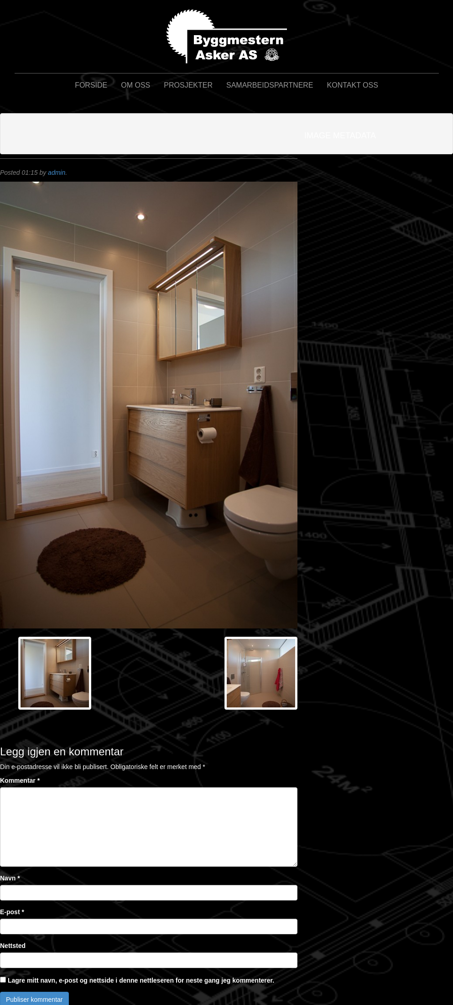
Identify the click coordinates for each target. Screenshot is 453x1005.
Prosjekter (188, 85)
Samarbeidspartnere (269, 85)
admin (56, 172)
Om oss (135, 85)
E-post (12, 912)
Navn (10, 878)
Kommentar (20, 780)
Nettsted (13, 945)
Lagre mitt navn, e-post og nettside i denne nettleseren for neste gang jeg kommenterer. (141, 980)
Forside (91, 85)
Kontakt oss (352, 85)
